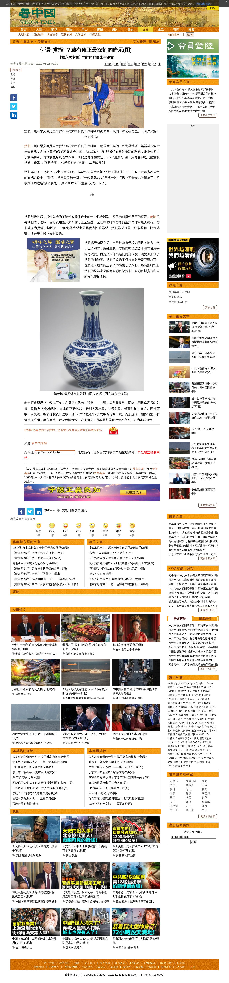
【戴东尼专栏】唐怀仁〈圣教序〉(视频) (36, 573)
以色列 (74, 742)
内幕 (193, 711)
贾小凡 (174, 785)
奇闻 (176, 29)
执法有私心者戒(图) (101, 573)
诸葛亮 (210, 758)
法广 (170, 718)
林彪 (185, 758)
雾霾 (170, 734)
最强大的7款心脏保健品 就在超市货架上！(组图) (203, 463)
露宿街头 (27, 947)
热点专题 (176, 285)
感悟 (191, 762)
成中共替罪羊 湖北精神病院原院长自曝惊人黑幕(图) (204, 402)
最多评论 (180, 619)
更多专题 (210, 307)
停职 (139, 698)
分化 (43, 742)
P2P (214, 730)
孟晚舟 (171, 707)
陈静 (188, 793)
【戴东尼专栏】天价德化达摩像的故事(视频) (39, 568)
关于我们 (90, 963)
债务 (212, 718)
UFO (180, 703)
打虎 (191, 715)
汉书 (137, 649)
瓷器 (12, 83)
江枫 (204, 805)
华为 (175, 715)
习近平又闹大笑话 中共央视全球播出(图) (192, 642)
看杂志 (102, 967)
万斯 (190, 707)
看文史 (28, 41)
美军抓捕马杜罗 (178, 301)
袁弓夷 (194, 695)
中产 (193, 726)
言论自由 (172, 746)
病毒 (170, 687)
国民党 (200, 699)
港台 (84, 29)
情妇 (170, 715)
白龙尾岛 (179, 742)
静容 (188, 801)
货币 (188, 722)
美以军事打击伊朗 (179, 291)
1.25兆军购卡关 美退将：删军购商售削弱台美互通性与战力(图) (204, 448)
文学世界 (80, 34)
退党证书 (166, 967)
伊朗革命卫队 (146, 901)
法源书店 (87, 967)
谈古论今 (52, 34)
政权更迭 (40, 901)
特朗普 (202, 683)
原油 (118, 901)
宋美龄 (171, 758)
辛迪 (204, 810)
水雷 (101, 901)
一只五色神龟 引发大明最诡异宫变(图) (191, 89)
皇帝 (203, 758)
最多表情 (205, 619)
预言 (23, 694)
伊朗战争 (20, 742)
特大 (144, 63)
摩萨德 (31, 901)
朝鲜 (189, 718)
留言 (130, 63)
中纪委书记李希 (42, 653)
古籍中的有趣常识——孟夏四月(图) (34, 798)
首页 (23, 29)
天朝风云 (23, 34)
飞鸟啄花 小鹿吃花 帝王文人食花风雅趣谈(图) (40, 788)
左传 (118, 649)
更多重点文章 (207, 505)
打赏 (123, 63)
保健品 (74, 653)
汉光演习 (172, 699)
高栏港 (100, 698)
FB (184, 718)
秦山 (172, 801)
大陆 (39, 29)
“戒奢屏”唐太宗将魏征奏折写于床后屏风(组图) (40, 547)
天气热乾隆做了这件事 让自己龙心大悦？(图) (116, 558)
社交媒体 (177, 718)
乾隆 (12, 78)
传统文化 (95, 34)
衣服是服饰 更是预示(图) (128, 644)
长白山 (171, 742)
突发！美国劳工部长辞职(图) (130, 733)
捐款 (77, 963)
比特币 (181, 722)
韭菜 (133, 855)
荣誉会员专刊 (179, 82)
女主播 (181, 746)
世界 (130, 29)
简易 (204, 780)
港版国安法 (204, 695)
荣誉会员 (138, 468)
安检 (68, 855)
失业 (18, 947)
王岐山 (199, 703)
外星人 (171, 765)
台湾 (207, 726)
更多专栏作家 (207, 816)
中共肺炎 (172, 683)
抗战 (194, 754)
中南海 (186, 711)
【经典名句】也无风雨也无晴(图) (32, 767)
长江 (177, 695)
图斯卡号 (70, 698)
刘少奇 (191, 758)
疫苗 (183, 695)
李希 (17, 653)
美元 (175, 722)
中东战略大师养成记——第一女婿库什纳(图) (39, 761)
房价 (188, 730)
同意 (212, 8)
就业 (74, 855)
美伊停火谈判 (73, 901)
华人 (193, 746)
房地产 (126, 855)
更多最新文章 (207, 558)
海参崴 (200, 726)
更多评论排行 (207, 668)
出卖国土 (172, 691)
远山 (188, 789)
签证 (180, 750)
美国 (69, 29)
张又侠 (202, 687)
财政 (183, 726)
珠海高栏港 (90, 698)
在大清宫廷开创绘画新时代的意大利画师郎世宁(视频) (121, 563)
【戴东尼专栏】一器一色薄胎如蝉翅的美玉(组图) (119, 584)
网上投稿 (49, 963)
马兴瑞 (55, 653)
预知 (17, 694)
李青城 (206, 801)
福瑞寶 (152, 967)
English (134, 963)
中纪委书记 (27, 653)
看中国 (39, 15)
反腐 (186, 715)
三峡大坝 (197, 691)
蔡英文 (213, 726)
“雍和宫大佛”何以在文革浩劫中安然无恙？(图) (117, 568)
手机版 (108, 63)
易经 (170, 762)
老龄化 (78, 947)
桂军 (189, 754)
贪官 (211, 711)
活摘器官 (182, 691)
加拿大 (195, 718)
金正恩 (192, 703)
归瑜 (204, 785)
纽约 (115, 29)
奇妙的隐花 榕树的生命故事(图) (108, 782)
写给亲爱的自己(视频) (25, 803)
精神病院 (126, 698)
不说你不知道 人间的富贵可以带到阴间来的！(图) (42, 782)
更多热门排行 (207, 610)
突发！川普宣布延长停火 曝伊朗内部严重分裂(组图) (204, 326)
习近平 (195, 687)
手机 (196, 762)
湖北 (118, 698)
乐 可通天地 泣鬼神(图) (26, 777)
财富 (188, 726)
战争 (38, 855)
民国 (183, 754)
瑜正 (188, 805)
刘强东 (176, 730)
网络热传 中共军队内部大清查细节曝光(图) (193, 575)
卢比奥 (209, 683)
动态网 (181, 967)
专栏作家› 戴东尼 (146, 41)
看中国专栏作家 (181, 774)
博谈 (100, 29)
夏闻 (204, 789)
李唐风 (206, 793)
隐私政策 (120, 963)
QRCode (49, 510)
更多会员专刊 (207, 115)
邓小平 (178, 758)
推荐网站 (39, 967)
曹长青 (190, 810)
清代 (12, 87)
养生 (188, 765)
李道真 (190, 785)
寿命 (177, 765)
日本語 (181, 963)
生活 (161, 29)
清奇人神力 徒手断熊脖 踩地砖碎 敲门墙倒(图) (117, 579)
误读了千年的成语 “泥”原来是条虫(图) (35, 793)
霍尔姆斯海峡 (33, 742)
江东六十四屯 (192, 738)
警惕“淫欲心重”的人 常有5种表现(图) (190, 597)
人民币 (194, 722)
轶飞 (172, 789)
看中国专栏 (39, 443)
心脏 (68, 653)
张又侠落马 (175, 296)
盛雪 (188, 797)
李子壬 (174, 810)
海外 (208, 750)
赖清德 (207, 703)
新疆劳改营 (205, 742)
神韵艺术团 (71, 967)
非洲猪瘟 (201, 730)
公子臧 (130, 649)
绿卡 (197, 750)
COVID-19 (178, 687)
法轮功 (171, 738)
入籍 (191, 750)
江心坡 (188, 742)
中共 (81, 742)
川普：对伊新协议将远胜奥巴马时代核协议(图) (204, 478)
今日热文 (19, 610)
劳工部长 (126, 738)
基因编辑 (177, 734)
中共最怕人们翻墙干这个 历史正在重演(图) (193, 588)
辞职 (134, 738)
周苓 (172, 793)
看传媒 (139, 967)
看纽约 (127, 967)
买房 (118, 855)
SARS (196, 742)
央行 (207, 718)
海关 (170, 750)
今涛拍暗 (191, 780)
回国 (186, 750)
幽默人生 (178, 762)
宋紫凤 (174, 780)
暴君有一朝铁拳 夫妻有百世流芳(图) (34, 772)
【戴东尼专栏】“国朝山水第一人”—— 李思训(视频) (43, 579)
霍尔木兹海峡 (90, 901)
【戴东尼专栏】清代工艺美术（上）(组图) (38, 552)
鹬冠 (123, 649)
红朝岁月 (66, 34)
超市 (81, 653)
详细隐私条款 (203, 3)
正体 (116, 63)
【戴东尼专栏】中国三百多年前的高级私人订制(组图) (45, 584)
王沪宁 (213, 707)
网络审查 (179, 738)
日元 (207, 722)
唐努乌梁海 (205, 738)
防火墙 (186, 734)
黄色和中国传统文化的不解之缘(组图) (35, 563)
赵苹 (204, 797)
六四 (209, 687)
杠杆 (170, 722)
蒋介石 (209, 754)
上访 (207, 734)
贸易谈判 (204, 707)
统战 (49, 742)
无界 (192, 967)
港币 (212, 722)
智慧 (186, 762)
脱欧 (202, 718)
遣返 (175, 750)
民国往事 (38, 34)
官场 (54, 29)
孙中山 (200, 754)
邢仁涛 (174, 805)
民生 (202, 750)
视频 (191, 29)
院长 (134, 698)
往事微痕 (182, 699)
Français (149, 963)
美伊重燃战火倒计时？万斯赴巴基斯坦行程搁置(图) (204, 341)
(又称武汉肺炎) (185, 683)
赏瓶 (12, 74)
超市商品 (89, 653)
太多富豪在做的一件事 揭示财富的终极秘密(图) (41, 756)
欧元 (201, 722)
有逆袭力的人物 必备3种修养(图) (187, 549)
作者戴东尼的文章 (26, 542)
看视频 (114, 967)
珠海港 (79, 698)
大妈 (183, 730)
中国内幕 (21, 901)
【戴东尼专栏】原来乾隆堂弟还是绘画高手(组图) (119, 547)
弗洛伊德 (172, 703)
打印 (137, 63)
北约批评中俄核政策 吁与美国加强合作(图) (193, 532)
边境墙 (184, 707)
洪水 (188, 695)
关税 (177, 707)
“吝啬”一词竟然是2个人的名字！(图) (111, 552)
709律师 (200, 734)
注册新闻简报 (179, 825)
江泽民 (171, 711)
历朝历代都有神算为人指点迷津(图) (34, 689)
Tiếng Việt (166, 963)
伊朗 (87, 742)
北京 (170, 730)
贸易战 (187, 687)
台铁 (190, 691)
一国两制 (212, 715)
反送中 (204, 711)
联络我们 (64, 963)
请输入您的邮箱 (193, 831)
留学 (210, 746)
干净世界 (54, 967)
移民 (199, 746)
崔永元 (178, 711)
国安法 (171, 695)
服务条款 (105, 963)
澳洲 (178, 754)
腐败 (180, 715)
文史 (146, 29)
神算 (29, 694)
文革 (183, 765)
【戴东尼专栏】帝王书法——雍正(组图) (36, 558)
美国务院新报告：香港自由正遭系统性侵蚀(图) (204, 387)
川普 (139, 738)
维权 (193, 734)
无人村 (70, 947)
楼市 (177, 726)
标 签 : (16, 69)
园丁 (172, 797)
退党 (207, 699)
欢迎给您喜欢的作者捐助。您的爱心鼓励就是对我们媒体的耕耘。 (64, 430)
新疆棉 (206, 691)
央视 (188, 746)
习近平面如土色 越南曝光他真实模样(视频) (193, 629)
